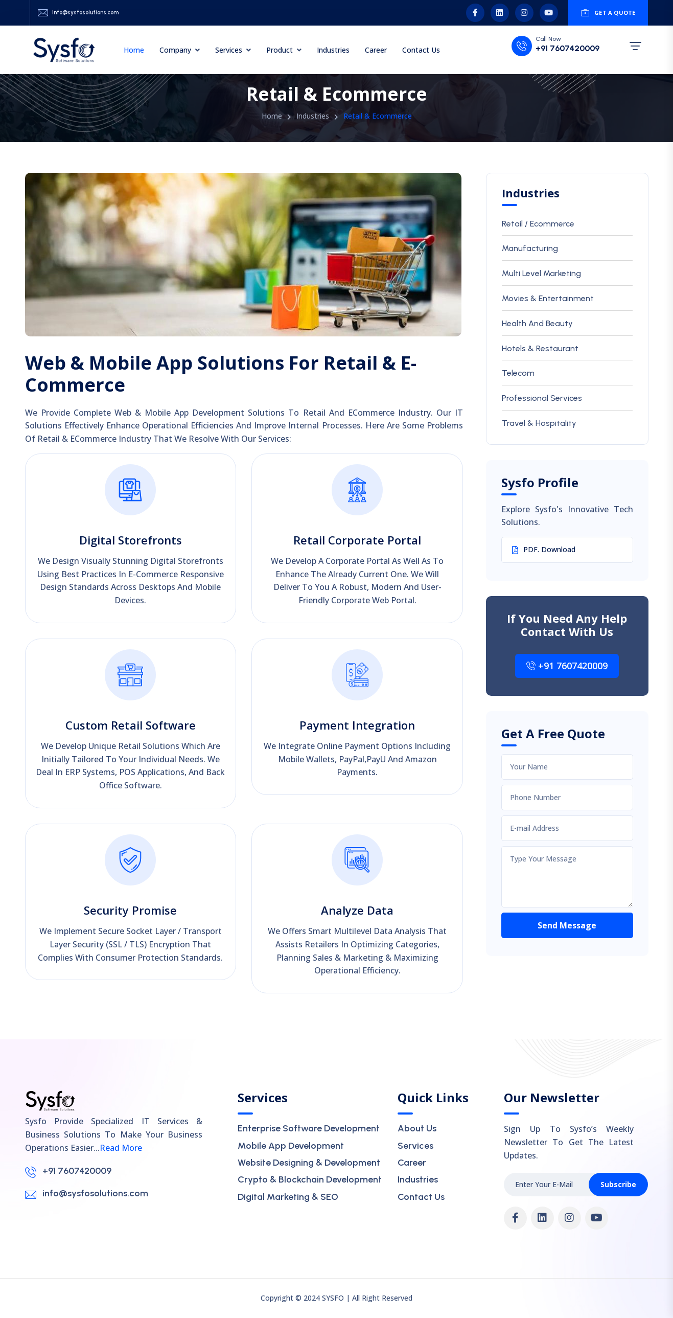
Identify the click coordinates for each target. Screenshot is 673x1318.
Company (175, 50)
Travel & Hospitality (539, 423)
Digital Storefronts (130, 540)
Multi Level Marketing (541, 273)
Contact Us (421, 50)
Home (134, 50)
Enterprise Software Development (309, 1128)
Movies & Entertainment (548, 298)
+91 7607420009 (567, 48)
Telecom (518, 373)
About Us (417, 1128)
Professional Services (542, 398)
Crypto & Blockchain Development (310, 1179)
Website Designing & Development (309, 1162)
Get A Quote (608, 13)
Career (376, 50)
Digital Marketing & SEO (288, 1196)
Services (228, 50)
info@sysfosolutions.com (85, 12)
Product (279, 50)
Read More (121, 1147)
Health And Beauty (537, 323)
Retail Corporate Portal (357, 540)
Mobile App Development (291, 1145)
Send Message (567, 925)
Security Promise (130, 910)
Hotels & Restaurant (540, 348)
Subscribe (618, 1184)
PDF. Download (543, 549)
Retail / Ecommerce (538, 224)
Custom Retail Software (130, 725)
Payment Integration (357, 725)
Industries (333, 50)
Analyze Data (357, 910)
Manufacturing (530, 248)
